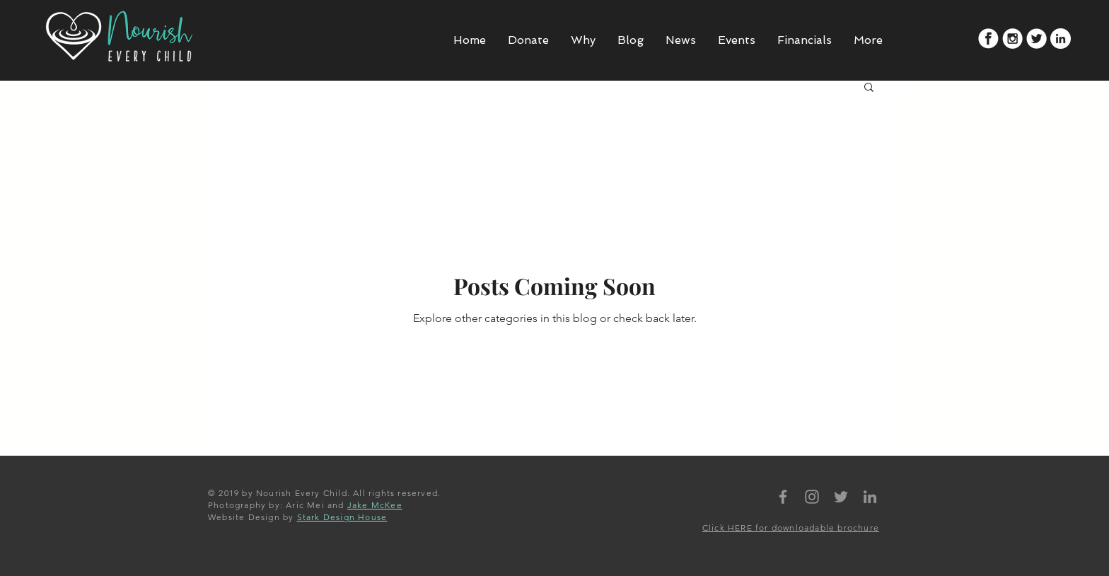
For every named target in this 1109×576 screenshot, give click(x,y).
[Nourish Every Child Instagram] (812, 497)
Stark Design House (342, 517)
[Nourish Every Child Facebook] (783, 497)
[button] (869, 88)
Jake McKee (374, 505)
